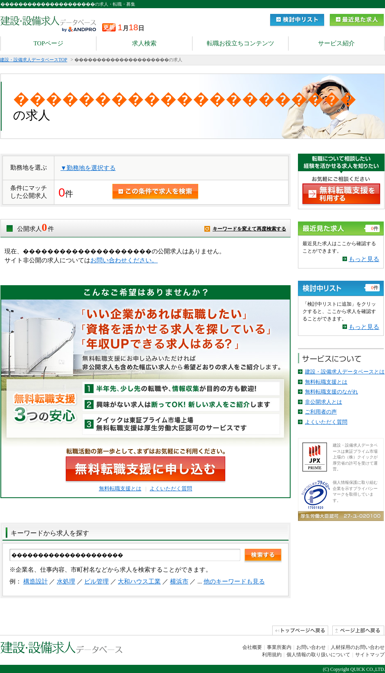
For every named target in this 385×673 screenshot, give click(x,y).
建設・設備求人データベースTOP (33, 59)
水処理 (66, 581)
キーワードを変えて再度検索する (249, 229)
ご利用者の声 (321, 412)
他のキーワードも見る (234, 581)
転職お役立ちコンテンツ (240, 43)
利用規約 (272, 654)
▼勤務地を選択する (88, 168)
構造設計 (35, 581)
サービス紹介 (336, 43)
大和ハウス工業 (139, 581)
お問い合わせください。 (124, 260)
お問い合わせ (311, 647)
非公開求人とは (323, 402)
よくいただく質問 (171, 488)
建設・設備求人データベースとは (345, 372)
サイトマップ (370, 654)
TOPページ (48, 43)
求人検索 (144, 43)
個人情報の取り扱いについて (318, 654)
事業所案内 (279, 647)
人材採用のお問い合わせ (358, 647)
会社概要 (252, 647)
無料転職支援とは (120, 488)
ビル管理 (96, 581)
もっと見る (364, 259)
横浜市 (179, 581)
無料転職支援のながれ (331, 392)
